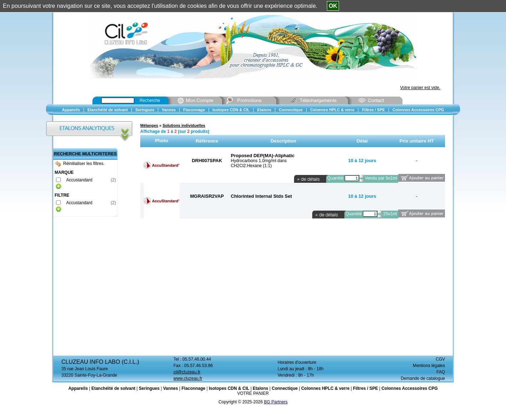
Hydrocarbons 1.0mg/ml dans (259, 160)
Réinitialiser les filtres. (80, 163)
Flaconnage (194, 388)
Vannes (170, 388)
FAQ (440, 372)
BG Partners (276, 401)
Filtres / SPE (365, 388)
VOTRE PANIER (253, 393)
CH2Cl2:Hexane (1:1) (251, 165)
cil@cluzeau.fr (187, 372)
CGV (440, 359)
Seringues (149, 388)
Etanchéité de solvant (113, 388)
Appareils (78, 388)
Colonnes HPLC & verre (325, 388)
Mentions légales (429, 365)
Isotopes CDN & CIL (229, 388)
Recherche (150, 100)
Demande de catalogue (423, 378)
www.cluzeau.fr (187, 378)
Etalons (260, 388)
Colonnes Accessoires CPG (409, 388)
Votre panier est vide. (420, 87)
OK (333, 6)
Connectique (285, 388)
